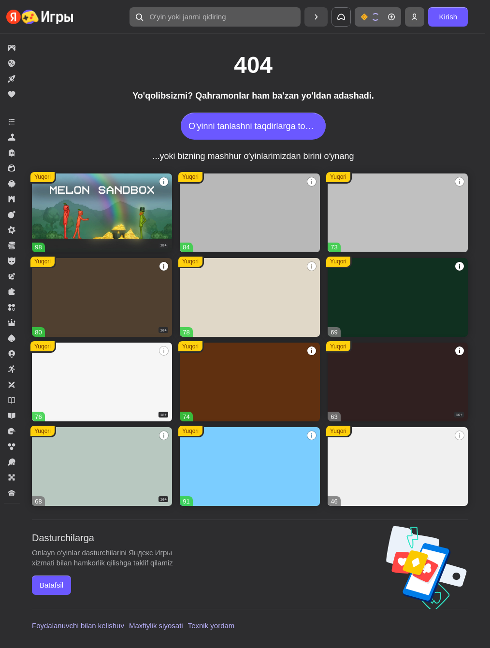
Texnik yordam (211, 625)
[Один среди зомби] (398, 382)
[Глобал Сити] (250, 382)
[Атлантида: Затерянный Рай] (250, 297)
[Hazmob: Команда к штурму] (102, 297)
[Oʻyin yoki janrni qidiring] (215, 17)
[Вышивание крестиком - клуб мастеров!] (250, 212)
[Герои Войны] (102, 466)
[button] (215, 17)
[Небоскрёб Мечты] (398, 466)
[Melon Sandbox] (102, 212)
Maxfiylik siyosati (156, 625)
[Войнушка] (398, 212)
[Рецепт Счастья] (250, 466)
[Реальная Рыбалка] (398, 297)
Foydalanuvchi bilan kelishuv (78, 625)
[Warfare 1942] (102, 382)
